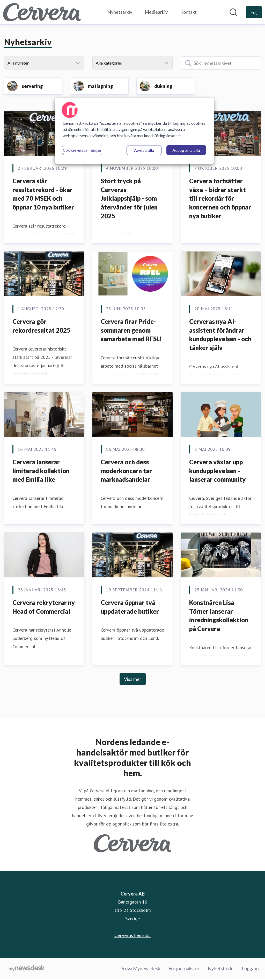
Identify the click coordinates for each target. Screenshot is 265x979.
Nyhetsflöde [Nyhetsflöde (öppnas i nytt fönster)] (220, 968)
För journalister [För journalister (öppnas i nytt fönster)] (184, 968)
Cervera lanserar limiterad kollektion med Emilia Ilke (40, 470)
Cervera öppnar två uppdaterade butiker (130, 607)
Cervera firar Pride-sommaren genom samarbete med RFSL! (131, 330)
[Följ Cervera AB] (254, 12)
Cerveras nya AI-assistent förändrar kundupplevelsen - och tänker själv (220, 334)
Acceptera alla (186, 150)
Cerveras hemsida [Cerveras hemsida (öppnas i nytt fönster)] (132, 935)
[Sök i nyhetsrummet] (233, 12)
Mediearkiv (156, 12)
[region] (134, 131)
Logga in (250, 968)
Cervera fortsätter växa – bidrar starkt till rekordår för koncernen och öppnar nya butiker (220, 198)
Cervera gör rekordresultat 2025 (41, 326)
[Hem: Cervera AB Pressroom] (42, 12)
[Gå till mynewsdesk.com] (26, 968)
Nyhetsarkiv (119, 11)
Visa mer (132, 679)
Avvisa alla (144, 150)
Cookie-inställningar (82, 150)
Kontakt (188, 12)
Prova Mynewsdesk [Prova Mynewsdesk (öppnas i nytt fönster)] (140, 968)
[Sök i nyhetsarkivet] (221, 63)
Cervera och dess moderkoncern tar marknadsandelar (126, 470)
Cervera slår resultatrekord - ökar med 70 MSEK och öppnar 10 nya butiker (43, 194)
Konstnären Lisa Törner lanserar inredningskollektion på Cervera (218, 615)
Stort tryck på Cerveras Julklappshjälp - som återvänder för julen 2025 (129, 198)
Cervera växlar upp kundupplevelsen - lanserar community (217, 470)
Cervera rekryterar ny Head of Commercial (43, 607)
